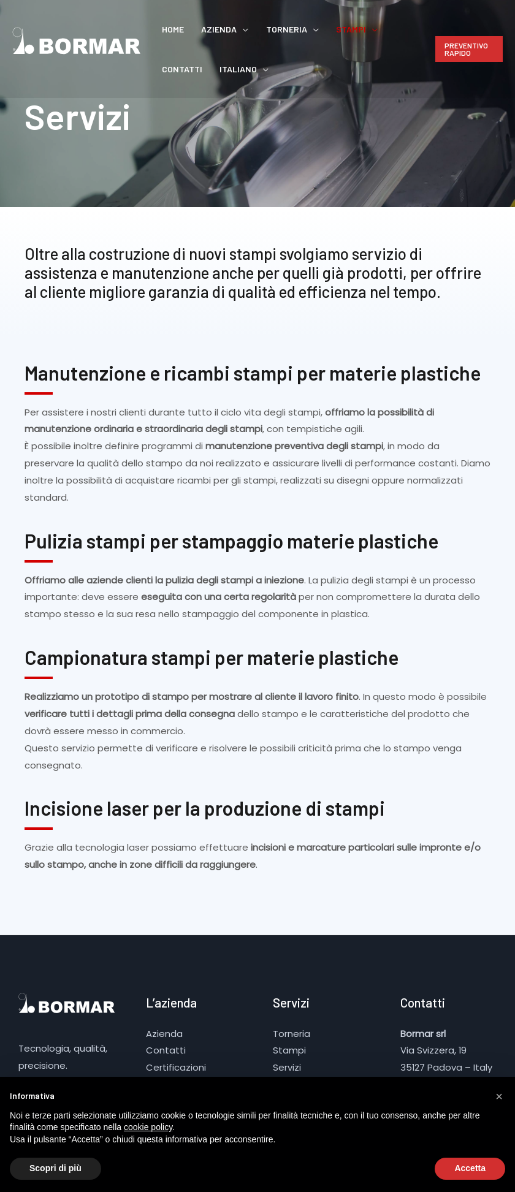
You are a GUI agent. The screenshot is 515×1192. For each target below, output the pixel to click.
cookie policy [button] (148, 1127)
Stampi (316, 29)
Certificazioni (176, 1067)
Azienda (204, 29)
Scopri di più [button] (55, 1168)
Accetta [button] (470, 1168)
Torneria (261, 29)
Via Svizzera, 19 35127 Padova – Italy (446, 1050)
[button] (499, 1096)
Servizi (287, 1067)
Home (168, 29)
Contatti (370, 29)
